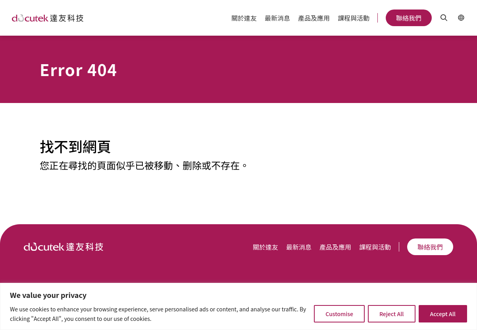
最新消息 (277, 18)
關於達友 (244, 18)
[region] (238, 306)
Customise (339, 314)
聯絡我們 (408, 18)
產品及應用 (314, 18)
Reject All (391, 314)
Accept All (443, 314)
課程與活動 (353, 18)
